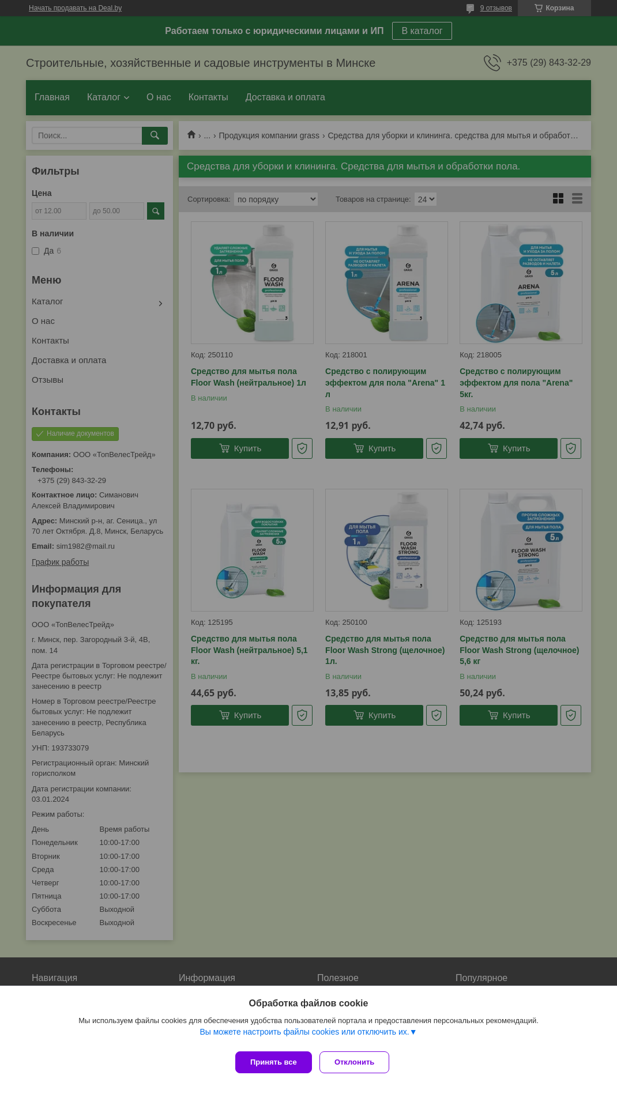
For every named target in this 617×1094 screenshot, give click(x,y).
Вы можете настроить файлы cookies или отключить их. (304, 1035)
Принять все (273, 1062)
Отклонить (358, 1062)
